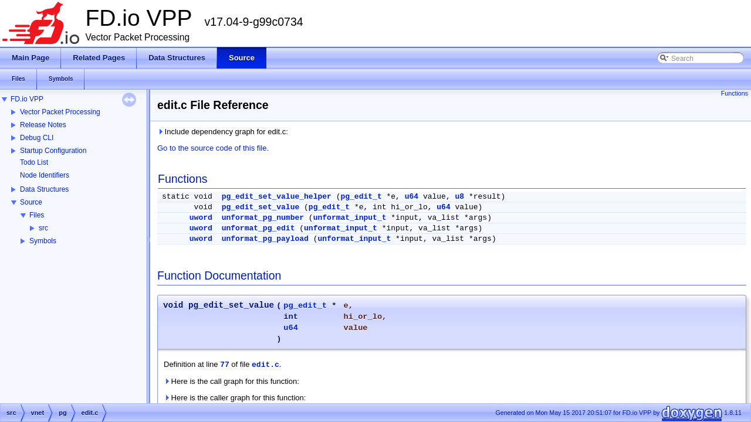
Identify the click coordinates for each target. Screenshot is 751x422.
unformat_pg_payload (265, 238)
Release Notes (43, 125)
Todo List (34, 162)
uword (201, 217)
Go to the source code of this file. (213, 148)
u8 (460, 196)
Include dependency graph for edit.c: (222, 131)
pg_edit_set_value (261, 207)
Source (31, 202)
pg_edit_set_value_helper (276, 196)
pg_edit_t (360, 196)
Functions (734, 93)
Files (36, 215)
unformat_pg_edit (258, 228)
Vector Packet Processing (60, 112)
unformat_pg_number (263, 217)
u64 (411, 196)
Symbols (42, 241)
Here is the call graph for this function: (231, 381)
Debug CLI (36, 138)
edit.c (265, 364)
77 (224, 364)
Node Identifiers (44, 175)
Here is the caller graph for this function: (235, 397)
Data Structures (44, 189)
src (43, 228)
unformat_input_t (350, 217)
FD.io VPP (27, 99)
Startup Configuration (53, 151)
